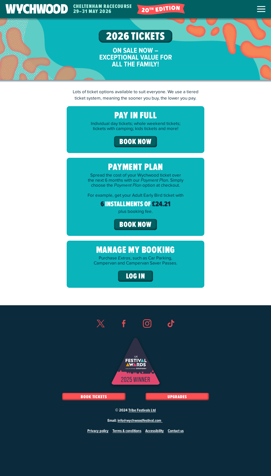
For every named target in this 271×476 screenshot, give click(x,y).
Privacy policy (98, 431)
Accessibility (154, 431)
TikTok (170, 333)
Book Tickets (94, 396)
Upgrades (177, 396)
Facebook (124, 333)
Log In (135, 276)
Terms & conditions (126, 431)
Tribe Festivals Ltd (142, 410)
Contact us (176, 431)
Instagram (147, 333)
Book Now (135, 141)
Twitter (100, 333)
